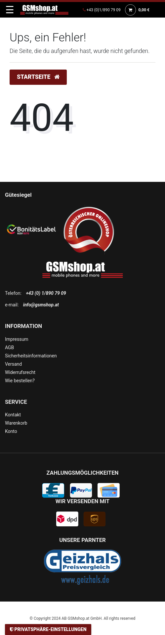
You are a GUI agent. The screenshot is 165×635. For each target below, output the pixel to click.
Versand (13, 364)
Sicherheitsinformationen (31, 355)
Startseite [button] (38, 77)
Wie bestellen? (20, 380)
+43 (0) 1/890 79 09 (46, 293)
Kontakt (13, 414)
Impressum (16, 339)
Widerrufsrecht (20, 372)
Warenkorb (16, 423)
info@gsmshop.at (41, 304)
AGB (9, 347)
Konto (11, 431)
